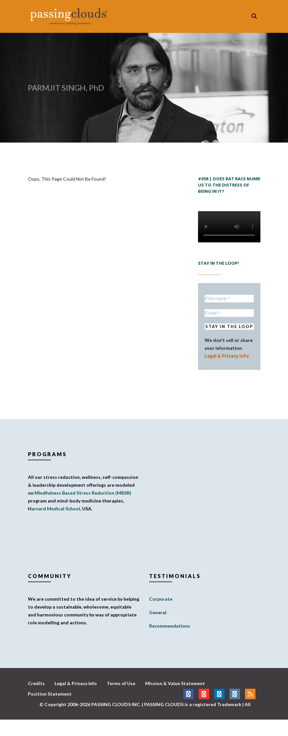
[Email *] (229, 313)
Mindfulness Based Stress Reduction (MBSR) (82, 493)
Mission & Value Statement (175, 683)
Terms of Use (121, 683)
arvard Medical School (56, 508)
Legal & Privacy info (226, 356)
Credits (36, 683)
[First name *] (229, 298)
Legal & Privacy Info (76, 683)
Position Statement (50, 694)
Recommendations (169, 626)
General (157, 612)
